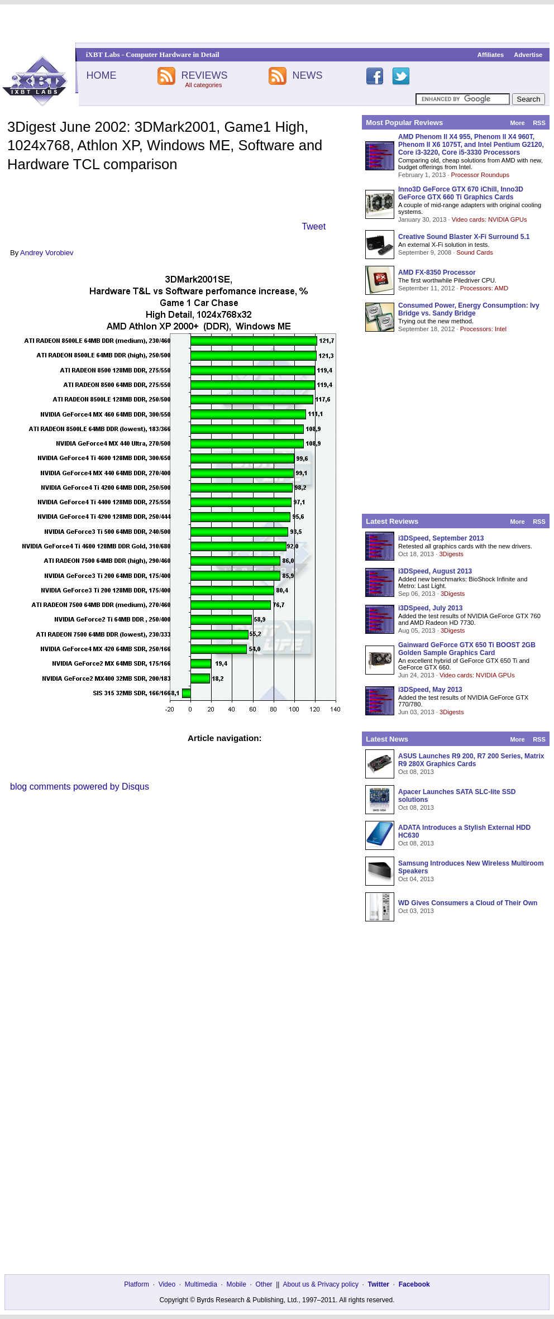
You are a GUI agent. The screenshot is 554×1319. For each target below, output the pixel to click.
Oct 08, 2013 (416, 771)
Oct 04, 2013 (416, 879)
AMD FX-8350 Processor (437, 272)
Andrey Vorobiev (46, 252)
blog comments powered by (79, 786)
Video (167, 1284)
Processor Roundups (480, 174)
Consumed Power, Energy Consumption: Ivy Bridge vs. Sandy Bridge (468, 309)
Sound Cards (474, 252)
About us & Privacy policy (320, 1284)
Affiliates (490, 54)
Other (264, 1284)
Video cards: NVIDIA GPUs (489, 219)
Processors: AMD (484, 288)
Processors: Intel (483, 329)
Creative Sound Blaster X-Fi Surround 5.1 (463, 237)
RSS (539, 123)
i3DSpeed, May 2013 (430, 690)
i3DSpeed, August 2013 (435, 571)
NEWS (308, 75)
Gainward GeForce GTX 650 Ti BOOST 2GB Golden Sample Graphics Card (467, 649)
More (517, 123)
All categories (203, 85)
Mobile (236, 1284)
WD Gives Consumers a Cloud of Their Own (467, 903)
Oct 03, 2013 (416, 910)
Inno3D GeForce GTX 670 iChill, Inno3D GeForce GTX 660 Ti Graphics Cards (460, 193)
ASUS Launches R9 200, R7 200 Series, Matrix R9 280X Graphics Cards (471, 760)
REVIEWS (204, 75)
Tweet (314, 226)
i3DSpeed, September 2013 (441, 538)
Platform (136, 1284)
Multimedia (201, 1284)
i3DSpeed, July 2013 (430, 608)
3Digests (451, 554)
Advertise (528, 54)
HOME (101, 75)
